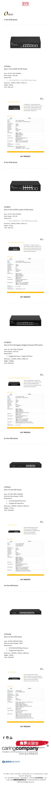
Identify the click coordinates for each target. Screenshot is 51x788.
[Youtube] (11, 737)
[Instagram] (7, 737)
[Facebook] (3, 737)
